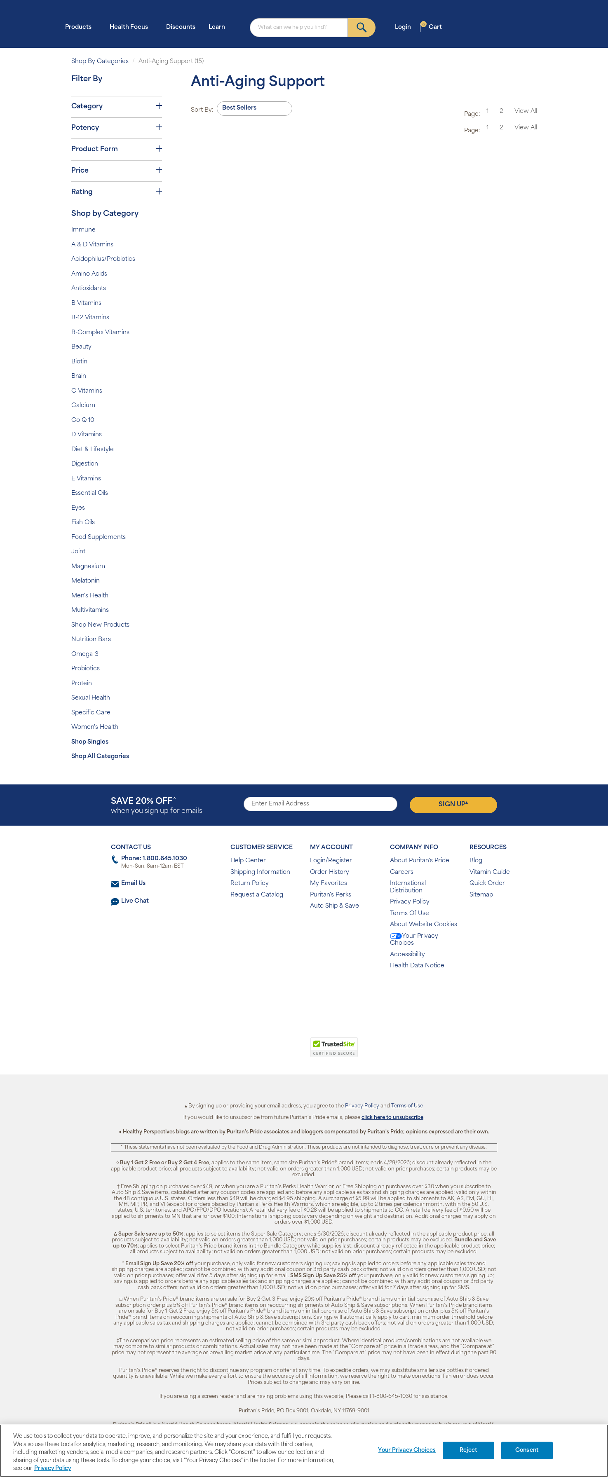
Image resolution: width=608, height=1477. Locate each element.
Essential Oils (89, 493)
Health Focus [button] (131, 26)
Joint (78, 552)
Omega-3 (85, 654)
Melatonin (85, 581)
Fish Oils (83, 523)
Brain (78, 376)
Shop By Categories (100, 62)
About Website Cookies (423, 925)
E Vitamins (86, 479)
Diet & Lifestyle (92, 450)
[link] (270, 1051)
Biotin (79, 362)
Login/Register (331, 861)
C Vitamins (86, 391)
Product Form (116, 149)
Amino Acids (89, 274)
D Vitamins (86, 435)
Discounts (180, 27)
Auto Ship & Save (334, 906)
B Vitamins (86, 303)
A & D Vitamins (92, 245)
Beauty (81, 347)
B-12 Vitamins (90, 318)
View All (525, 111)
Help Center (248, 861)
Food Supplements (98, 537)
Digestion (84, 464)
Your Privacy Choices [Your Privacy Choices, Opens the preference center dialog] (407, 1450)
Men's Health (89, 596)
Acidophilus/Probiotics (103, 259)
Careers (401, 872)
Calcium (83, 406)
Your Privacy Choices (414, 940)
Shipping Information (260, 872)
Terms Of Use (409, 914)
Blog (475, 861)
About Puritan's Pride (419, 861)
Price (116, 170)
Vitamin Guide (489, 872)
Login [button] (405, 26)
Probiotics (85, 669)
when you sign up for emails (156, 806)
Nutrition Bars (91, 640)
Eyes (78, 508)
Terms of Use (407, 1106)
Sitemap (481, 895)
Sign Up (453, 804)
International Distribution (408, 887)
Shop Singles (89, 742)
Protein (81, 684)
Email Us (133, 883)
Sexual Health (90, 698)
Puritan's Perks (330, 895)
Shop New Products (100, 625)
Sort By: (202, 110)
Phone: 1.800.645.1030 (154, 859)
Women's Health (94, 727)
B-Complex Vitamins (100, 333)
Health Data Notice (417, 966)
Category (116, 106)
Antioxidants (88, 289)
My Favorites (328, 883)
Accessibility (407, 955)
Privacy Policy (410, 902)
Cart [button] (431, 26)
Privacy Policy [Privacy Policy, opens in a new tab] (52, 1468)
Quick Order (487, 883)
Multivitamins (90, 610)
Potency (116, 127)
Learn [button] (219, 26)
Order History (329, 872)
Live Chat (135, 901)
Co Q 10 (82, 420)
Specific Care (90, 713)
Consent (527, 1450)
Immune (83, 230)
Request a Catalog (256, 895)
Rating (116, 192)
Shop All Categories (100, 757)
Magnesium (88, 567)
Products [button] (80, 26)
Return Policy (249, 883)
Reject (468, 1450)
